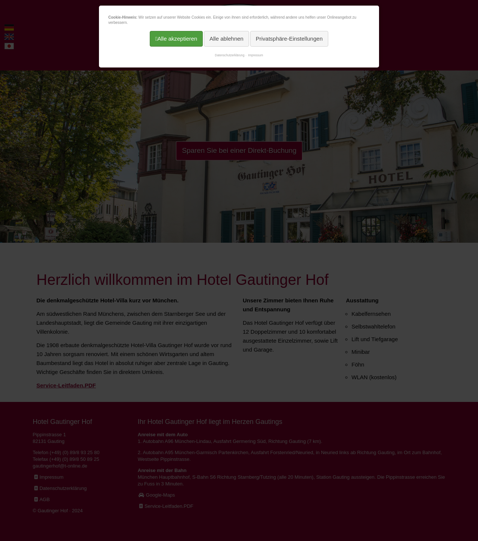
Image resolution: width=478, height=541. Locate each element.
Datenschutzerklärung (229, 55)
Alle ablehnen (226, 38)
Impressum (255, 55)
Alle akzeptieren (177, 38)
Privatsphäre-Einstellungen (289, 38)
